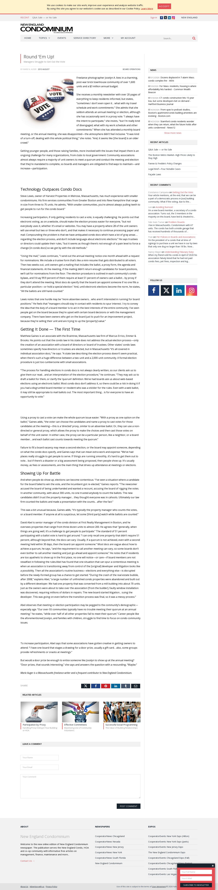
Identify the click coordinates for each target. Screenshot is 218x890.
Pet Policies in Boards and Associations (175, 236)
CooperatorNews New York (108, 852)
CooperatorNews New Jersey (109, 846)
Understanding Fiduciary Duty (179, 251)
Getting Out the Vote (182, 192)
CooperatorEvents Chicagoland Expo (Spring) (170, 863)
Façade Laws (154, 174)
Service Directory (85, 37)
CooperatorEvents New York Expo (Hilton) (168, 836)
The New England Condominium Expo (166, 852)
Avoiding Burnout (164, 207)
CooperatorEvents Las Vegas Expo (165, 874)
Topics (43, 37)
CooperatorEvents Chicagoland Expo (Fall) (168, 857)
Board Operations (131, 69)
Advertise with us (37, 886)
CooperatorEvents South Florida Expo (166, 868)
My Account (128, 37)
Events (62, 37)
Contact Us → (27, 860)
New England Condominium (108, 863)
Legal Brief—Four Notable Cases (164, 168)
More (107, 37)
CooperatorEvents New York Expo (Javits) (168, 841)
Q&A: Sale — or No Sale (44, 17)
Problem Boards (176, 222)
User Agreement (159, 886)
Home (27, 37)
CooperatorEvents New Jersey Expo (165, 846)
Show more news (172, 132)
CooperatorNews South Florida (110, 857)
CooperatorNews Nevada (107, 841)
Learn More (147, 8)
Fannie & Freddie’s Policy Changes (165, 163)
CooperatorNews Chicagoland (110, 836)
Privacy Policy (51, 886)
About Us (24, 886)
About (24, 826)
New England (189, 17)
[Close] (164, 6)
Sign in (153, 17)
